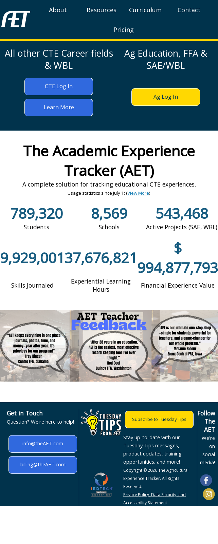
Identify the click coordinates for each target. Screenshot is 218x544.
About (58, 10)
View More (138, 193)
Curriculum (145, 10)
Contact (189, 10)
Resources (101, 10)
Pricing (123, 29)
